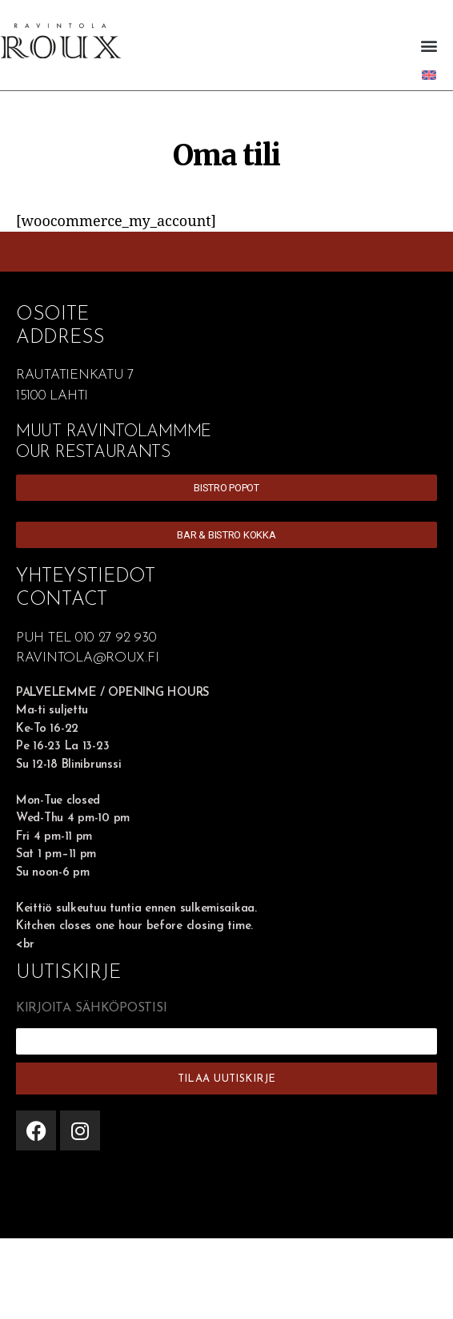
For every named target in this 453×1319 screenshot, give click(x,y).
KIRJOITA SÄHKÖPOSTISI (91, 1008)
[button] (428, 45)
